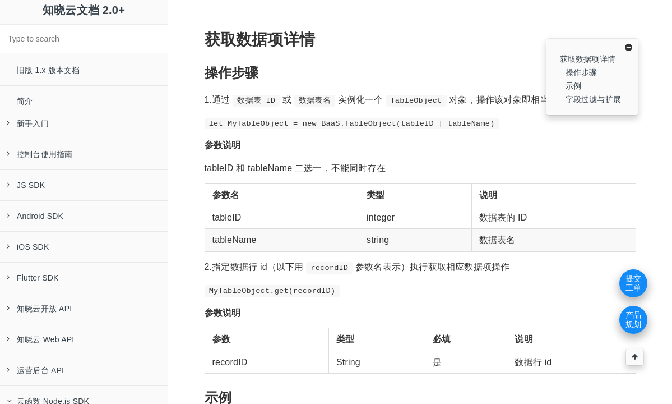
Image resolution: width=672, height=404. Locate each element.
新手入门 (28, 123)
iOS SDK (28, 246)
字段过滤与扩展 (593, 99)
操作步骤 (581, 72)
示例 (573, 85)
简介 (25, 101)
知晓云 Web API (40, 339)
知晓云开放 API (39, 308)
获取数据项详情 (587, 58)
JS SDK (26, 185)
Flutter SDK (33, 277)
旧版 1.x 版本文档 (48, 70)
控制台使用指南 (39, 154)
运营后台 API (35, 370)
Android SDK (35, 216)
